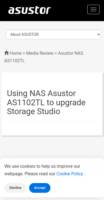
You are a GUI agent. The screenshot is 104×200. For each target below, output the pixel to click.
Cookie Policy (70, 173)
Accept (39, 188)
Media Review (39, 53)
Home (16, 53)
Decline (15, 188)
